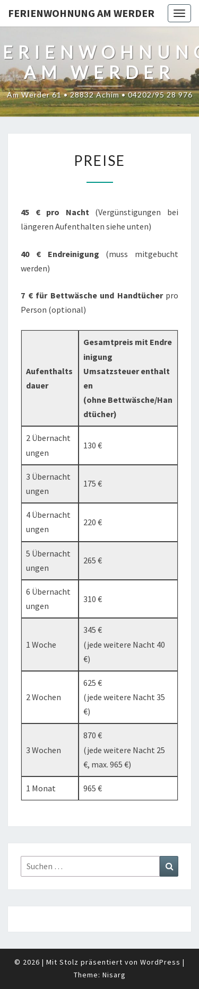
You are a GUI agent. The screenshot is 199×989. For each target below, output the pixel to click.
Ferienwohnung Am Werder (81, 13)
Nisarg (114, 974)
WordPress (160, 962)
